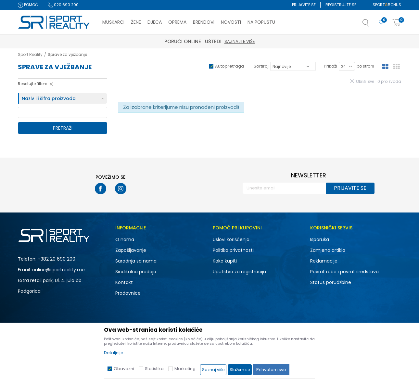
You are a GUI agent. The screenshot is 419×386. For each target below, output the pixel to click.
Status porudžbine (330, 282)
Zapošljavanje (130, 250)
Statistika (154, 369)
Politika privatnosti (233, 250)
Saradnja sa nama (136, 261)
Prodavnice (128, 293)
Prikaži (330, 66)
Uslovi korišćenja (231, 239)
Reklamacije (323, 261)
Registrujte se (340, 4)
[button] (372, 25)
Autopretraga (229, 66)
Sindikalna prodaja (135, 271)
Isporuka (319, 239)
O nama (124, 239)
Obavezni (124, 369)
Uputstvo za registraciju (239, 271)
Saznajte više (239, 41)
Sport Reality (30, 54)
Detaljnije (113, 353)
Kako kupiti (225, 261)
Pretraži (62, 128)
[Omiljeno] (381, 22)
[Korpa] (396, 22)
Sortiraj (261, 66)
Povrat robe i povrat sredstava (344, 271)
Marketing (185, 369)
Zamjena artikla (327, 250)
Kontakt (124, 282)
